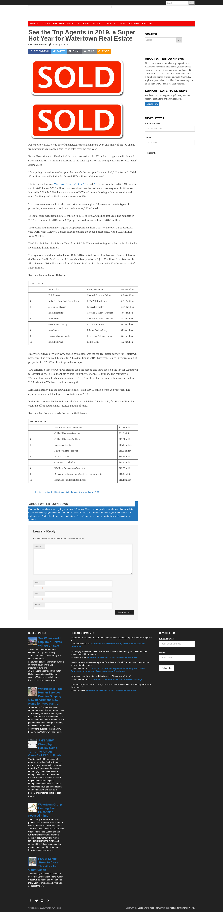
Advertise (134, 23)
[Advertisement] (166, 180)
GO (191, 3)
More (112, 23)
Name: (148, 137)
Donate (122, 23)
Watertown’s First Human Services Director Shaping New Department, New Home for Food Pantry (45, 696)
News (35, 23)
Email (39, 594)
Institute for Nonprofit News (181, 908)
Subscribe (147, 23)
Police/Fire (58, 23)
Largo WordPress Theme (149, 908)
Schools (46, 23)
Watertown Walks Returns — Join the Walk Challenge (116, 679)
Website (37, 604)
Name (39, 583)
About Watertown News (48, 503)
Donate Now (152, 104)
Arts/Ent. (99, 23)
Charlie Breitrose (39, 44)
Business (74, 23)
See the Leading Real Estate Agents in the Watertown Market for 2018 (67, 492)
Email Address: (152, 123)
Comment (38, 546)
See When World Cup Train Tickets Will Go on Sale (50, 642)
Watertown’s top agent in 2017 (71, 183)
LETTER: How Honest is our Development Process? (113, 657)
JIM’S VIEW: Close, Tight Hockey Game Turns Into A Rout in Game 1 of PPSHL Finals (44, 748)
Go (179, 40)
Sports (85, 23)
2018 (96, 183)
